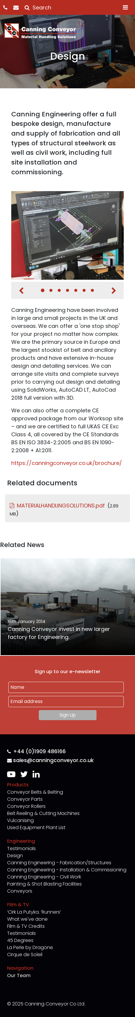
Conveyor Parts (25, 799)
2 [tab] (51, 290)
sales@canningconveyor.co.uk (50, 760)
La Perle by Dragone (30, 947)
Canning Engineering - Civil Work (44, 876)
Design (15, 855)
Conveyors (19, 891)
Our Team (18, 975)
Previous (21, 290)
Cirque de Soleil (24, 954)
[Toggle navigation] (125, 7)
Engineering (21, 841)
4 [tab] (67, 290)
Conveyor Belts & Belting (35, 792)
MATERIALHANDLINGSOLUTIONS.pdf (61, 505)
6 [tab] (84, 290)
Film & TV (18, 904)
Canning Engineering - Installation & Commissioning (66, 869)
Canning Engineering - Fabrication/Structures (59, 862)
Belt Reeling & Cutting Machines (43, 813)
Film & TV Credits (26, 926)
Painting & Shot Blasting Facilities (44, 884)
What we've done (27, 919)
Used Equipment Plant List (36, 827)
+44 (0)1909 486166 (36, 751)
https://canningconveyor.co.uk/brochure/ (66, 463)
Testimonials (21, 848)
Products (18, 784)
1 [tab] (42, 290)
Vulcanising (20, 820)
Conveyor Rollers (26, 806)
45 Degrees (20, 940)
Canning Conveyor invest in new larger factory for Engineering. (59, 633)
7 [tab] (92, 290)
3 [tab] (59, 290)
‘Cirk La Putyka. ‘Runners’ (34, 912)
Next (114, 290)
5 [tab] (76, 290)
